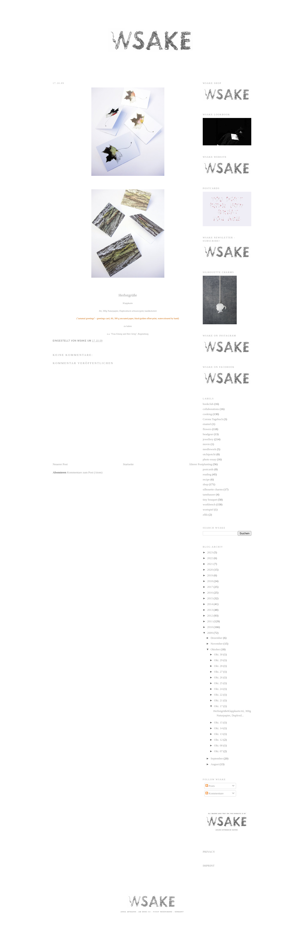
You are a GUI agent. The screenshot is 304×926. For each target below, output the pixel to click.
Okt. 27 (218, 671)
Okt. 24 (218, 689)
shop (205, 484)
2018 (210, 581)
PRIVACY (209, 851)
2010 (210, 627)
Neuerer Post (60, 464)
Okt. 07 (218, 751)
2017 (210, 586)
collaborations (211, 409)
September (217, 758)
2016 (210, 592)
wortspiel (208, 509)
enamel (207, 424)
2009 (210, 632)
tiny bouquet (210, 499)
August (215, 764)
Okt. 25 (218, 683)
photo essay (209, 459)
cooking (207, 414)
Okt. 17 (218, 706)
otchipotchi (209, 454)
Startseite (128, 464)
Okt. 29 (218, 660)
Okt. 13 (218, 734)
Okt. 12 (218, 739)
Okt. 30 (218, 654)
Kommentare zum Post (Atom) (85, 472)
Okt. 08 (218, 745)
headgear (208, 434)
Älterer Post (196, 464)
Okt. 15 (218, 722)
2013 (210, 609)
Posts (210, 785)
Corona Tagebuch (213, 419)
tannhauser (209, 494)
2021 (210, 563)
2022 (210, 558)
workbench (209, 504)
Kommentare (214, 793)
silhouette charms (213, 489)
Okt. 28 (218, 666)
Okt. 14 (218, 728)
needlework (209, 449)
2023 (210, 552)
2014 (210, 604)
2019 (210, 575)
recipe (206, 479)
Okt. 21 (218, 700)
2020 (210, 569)
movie (206, 444)
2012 (210, 615)
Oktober (216, 649)
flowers (207, 429)
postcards (208, 469)
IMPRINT (208, 865)
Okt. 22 (218, 694)
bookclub (208, 404)
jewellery (208, 439)
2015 (210, 598)
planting (207, 464)
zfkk (205, 514)
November (217, 643)
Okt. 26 (218, 677)
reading (207, 474)
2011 (210, 621)
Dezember (217, 637)
